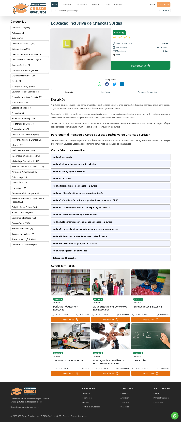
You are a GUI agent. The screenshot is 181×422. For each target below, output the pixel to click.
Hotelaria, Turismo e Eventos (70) (27, 140)
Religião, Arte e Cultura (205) (24, 207)
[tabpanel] (111, 237)
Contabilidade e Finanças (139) (25, 70)
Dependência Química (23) (23, 75)
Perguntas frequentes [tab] (147, 92)
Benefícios (125, 407)
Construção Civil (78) (21, 65)
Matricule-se (70, 319)
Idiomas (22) (17, 145)
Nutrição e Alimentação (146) (24, 172)
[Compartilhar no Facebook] (106, 84)
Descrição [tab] (69, 92)
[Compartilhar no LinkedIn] (122, 84)
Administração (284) (21, 27)
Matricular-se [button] (140, 65)
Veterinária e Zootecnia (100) (24, 244)
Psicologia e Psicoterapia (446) (25, 193)
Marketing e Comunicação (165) (26, 161)
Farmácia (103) (18, 113)
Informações (87, 398)
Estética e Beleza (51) (21, 108)
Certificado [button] (81, 4)
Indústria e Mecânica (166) (23, 150)
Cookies (85, 402)
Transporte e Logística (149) (24, 239)
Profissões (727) (19, 188)
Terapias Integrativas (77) (23, 234)
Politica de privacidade (91, 407)
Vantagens (125, 402)
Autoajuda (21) (18, 33)
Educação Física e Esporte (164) (26, 91)
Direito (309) (17, 81)
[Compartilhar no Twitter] (114, 84)
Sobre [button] (95, 4)
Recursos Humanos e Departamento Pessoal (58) (28, 200)
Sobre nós (86, 393)
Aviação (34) (17, 38)
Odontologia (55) (19, 177)
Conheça (124, 393)
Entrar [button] (152, 4)
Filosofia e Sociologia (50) (23, 118)
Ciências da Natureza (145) (23, 43)
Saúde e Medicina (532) (22, 212)
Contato (118, 4)
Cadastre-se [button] (163, 4)
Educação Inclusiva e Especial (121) (27, 97)
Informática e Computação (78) (26, 156)
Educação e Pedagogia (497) (24, 86)
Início (54, 4)
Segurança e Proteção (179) (24, 218)
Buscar (164, 10)
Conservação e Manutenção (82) (26, 59)
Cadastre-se (158, 402)
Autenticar (125, 398)
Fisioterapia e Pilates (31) (23, 124)
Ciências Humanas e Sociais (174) (26, 54)
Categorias (66, 4)
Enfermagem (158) (20, 102)
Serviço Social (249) (21, 223)
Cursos (107, 4)
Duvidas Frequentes (161, 398)
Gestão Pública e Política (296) (25, 134)
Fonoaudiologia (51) (20, 129)
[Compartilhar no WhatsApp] (99, 84)
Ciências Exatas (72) (21, 49)
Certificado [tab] (105, 92)
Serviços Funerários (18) (22, 228)
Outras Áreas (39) (19, 182)
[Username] (104, 10)
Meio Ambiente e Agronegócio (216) (28, 166)
